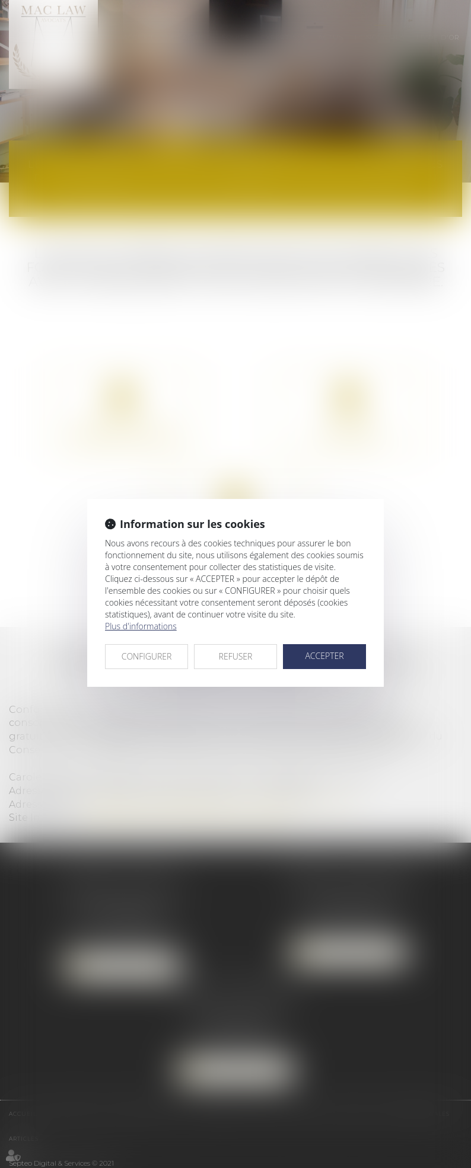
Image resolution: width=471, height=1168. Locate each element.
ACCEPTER (324, 655)
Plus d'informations (141, 626)
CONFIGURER (147, 656)
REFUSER (236, 656)
